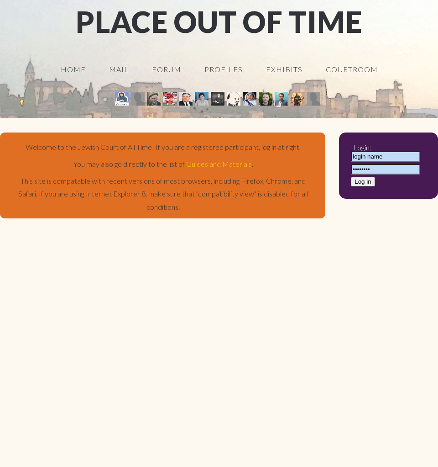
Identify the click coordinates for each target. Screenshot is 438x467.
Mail (119, 69)
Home (73, 69)
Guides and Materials (219, 163)
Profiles (223, 69)
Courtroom (352, 69)
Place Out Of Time (219, 22)
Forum (166, 69)
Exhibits (284, 69)
